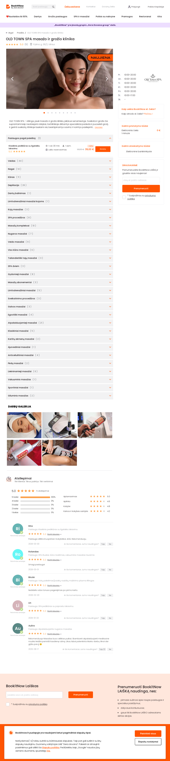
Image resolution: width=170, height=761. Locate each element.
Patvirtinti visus (148, 733)
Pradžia (20, 32)
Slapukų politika (50, 747)
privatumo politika (38, 704)
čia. (48, 750)
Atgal (10, 32)
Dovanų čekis (108, 6)
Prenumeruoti (141, 227)
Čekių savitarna (72, 6)
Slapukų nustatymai (148, 742)
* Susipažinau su (142, 236)
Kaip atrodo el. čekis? (141, 150)
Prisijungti (135, 6)
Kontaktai (90, 6)
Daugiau (99, 127)
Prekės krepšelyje (156, 6)
